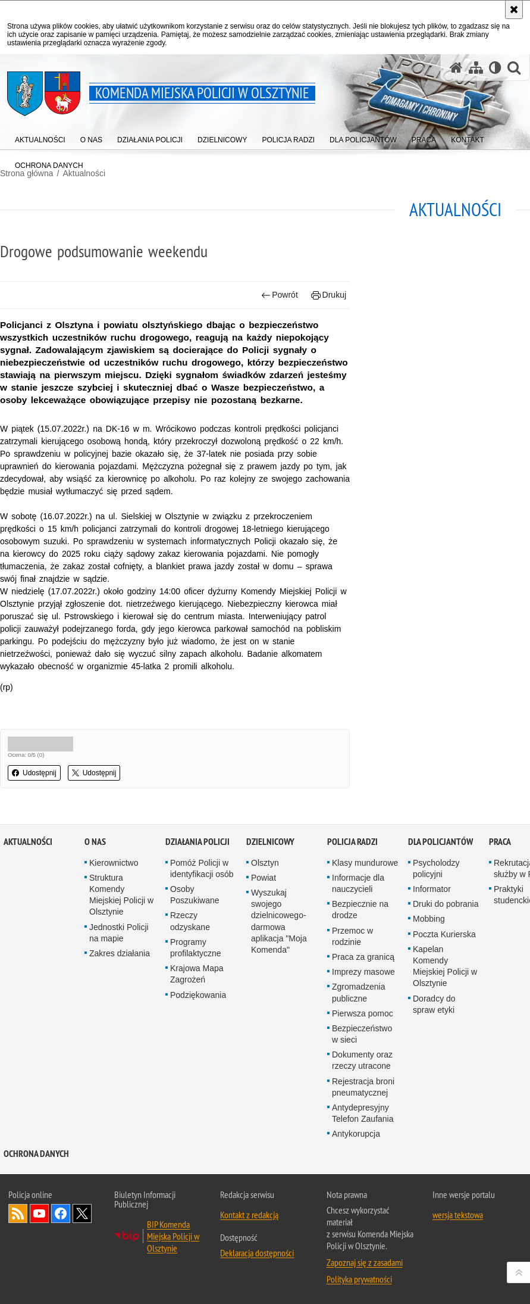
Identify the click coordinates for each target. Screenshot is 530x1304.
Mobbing (429, 919)
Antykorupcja (356, 1133)
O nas (95, 841)
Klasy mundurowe (365, 863)
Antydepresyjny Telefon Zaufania (363, 1113)
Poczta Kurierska (444, 934)
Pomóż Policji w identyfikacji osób (202, 868)
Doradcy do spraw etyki (434, 1004)
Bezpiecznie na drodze (360, 909)
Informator (432, 889)
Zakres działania (119, 953)
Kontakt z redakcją (249, 1215)
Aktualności (28, 841)
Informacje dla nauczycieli (358, 883)
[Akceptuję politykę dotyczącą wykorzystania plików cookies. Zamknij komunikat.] (514, 9)
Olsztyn (265, 863)
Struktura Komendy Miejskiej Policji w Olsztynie (121, 895)
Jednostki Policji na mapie (119, 932)
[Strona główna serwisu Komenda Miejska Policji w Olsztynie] (456, 67)
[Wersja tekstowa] (495, 67)
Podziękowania (198, 995)
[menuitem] (40, 137)
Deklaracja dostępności (257, 1253)
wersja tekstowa (457, 1215)
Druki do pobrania (446, 904)
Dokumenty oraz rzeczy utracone (362, 1060)
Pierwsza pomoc (362, 1013)
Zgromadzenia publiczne (358, 992)
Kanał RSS (17, 1213)
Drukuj (328, 295)
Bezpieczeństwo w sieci (362, 1034)
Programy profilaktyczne (195, 947)
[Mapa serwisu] (476, 67)
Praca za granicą (363, 957)
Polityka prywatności (359, 1279)
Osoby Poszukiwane (194, 894)
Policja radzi (352, 841)
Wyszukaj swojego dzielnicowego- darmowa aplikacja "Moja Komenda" (279, 921)
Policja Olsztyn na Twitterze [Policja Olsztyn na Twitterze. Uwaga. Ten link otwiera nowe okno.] (82, 1213)
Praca (500, 841)
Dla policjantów (440, 841)
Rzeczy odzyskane (190, 920)
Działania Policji (197, 841)
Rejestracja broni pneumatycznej (363, 1087)
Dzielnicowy (270, 841)
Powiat (263, 877)
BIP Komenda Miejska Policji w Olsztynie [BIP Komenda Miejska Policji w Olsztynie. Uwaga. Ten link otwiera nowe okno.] (173, 1236)
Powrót (279, 295)
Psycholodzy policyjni (436, 868)
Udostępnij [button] (34, 773)
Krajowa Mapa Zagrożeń (197, 973)
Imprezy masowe (363, 972)
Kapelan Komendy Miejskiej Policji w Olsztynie (445, 966)
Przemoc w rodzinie (352, 936)
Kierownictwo (113, 863)
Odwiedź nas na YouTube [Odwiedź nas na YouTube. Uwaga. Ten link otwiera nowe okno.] (39, 1213)
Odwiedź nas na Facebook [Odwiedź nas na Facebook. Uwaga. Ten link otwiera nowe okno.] (60, 1213)
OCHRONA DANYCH (36, 1153)
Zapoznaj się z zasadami (365, 1262)
